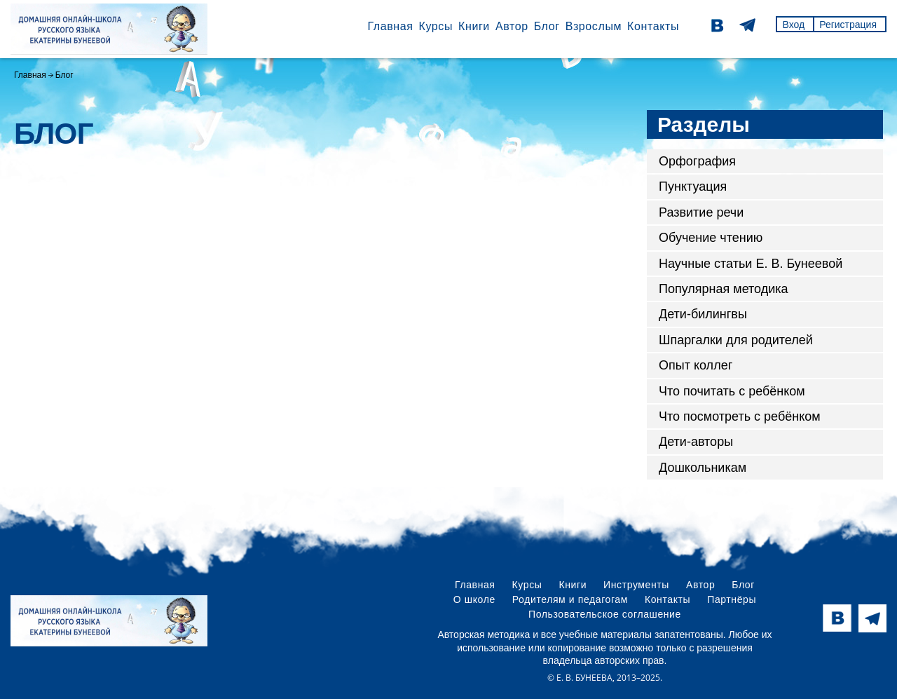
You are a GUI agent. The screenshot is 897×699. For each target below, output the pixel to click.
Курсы (435, 26)
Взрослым (594, 26)
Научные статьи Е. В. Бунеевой (750, 264)
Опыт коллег (695, 365)
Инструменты (636, 584)
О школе (474, 599)
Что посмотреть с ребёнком (740, 416)
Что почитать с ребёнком (732, 391)
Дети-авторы (696, 442)
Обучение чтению (710, 238)
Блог (547, 26)
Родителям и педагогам (570, 599)
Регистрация (848, 24)
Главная (390, 26)
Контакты (653, 26)
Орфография (697, 161)
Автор (511, 26)
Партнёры (731, 599)
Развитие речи (701, 212)
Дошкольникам (702, 468)
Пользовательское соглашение (604, 614)
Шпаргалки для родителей (736, 340)
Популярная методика (723, 289)
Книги (474, 26)
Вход (793, 24)
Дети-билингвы (703, 314)
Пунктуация (693, 186)
